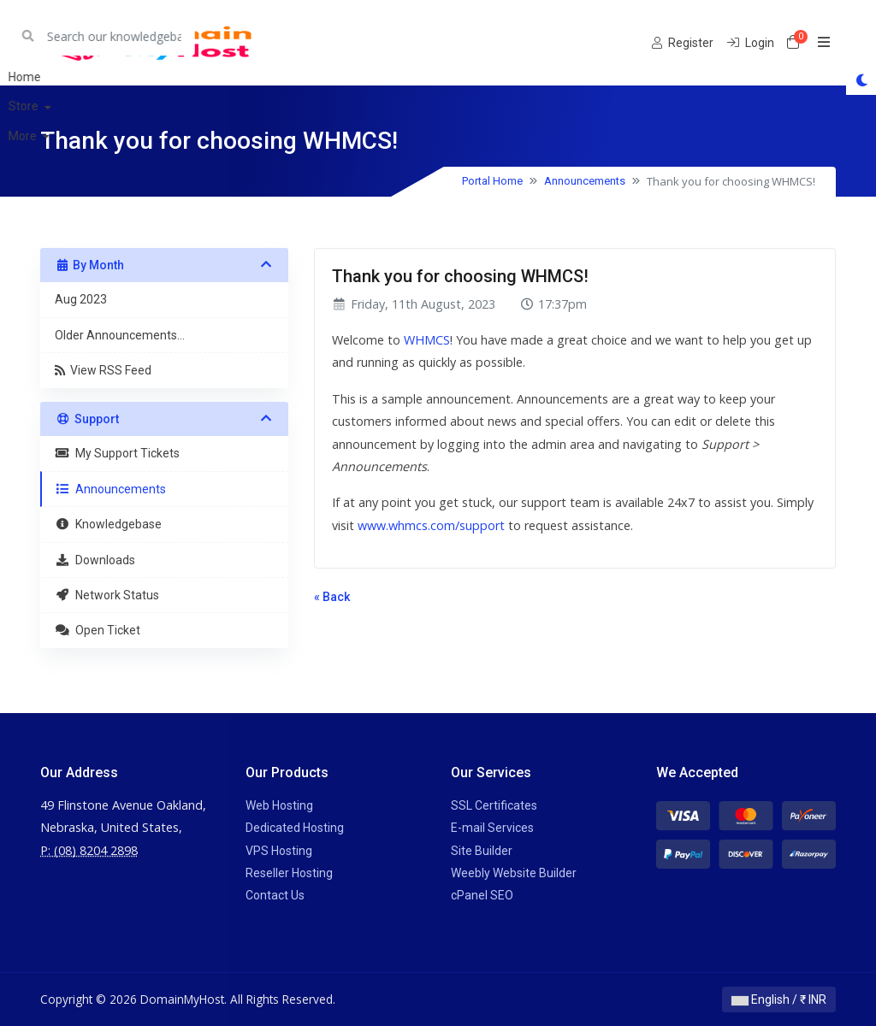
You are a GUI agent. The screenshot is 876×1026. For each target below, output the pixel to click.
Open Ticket (97, 630)
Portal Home (492, 180)
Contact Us (275, 895)
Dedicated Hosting (295, 827)
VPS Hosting (279, 851)
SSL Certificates (494, 805)
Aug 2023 (81, 299)
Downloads (95, 560)
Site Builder (481, 851)
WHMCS (427, 340)
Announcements (584, 180)
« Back (332, 597)
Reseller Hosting (289, 873)
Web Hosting (279, 805)
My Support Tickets (117, 453)
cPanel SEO (482, 895)
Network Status (107, 595)
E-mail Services (492, 827)
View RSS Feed (103, 370)
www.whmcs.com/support (431, 525)
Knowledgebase (108, 524)
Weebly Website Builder (514, 873)
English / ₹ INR (778, 999)
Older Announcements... (120, 335)
